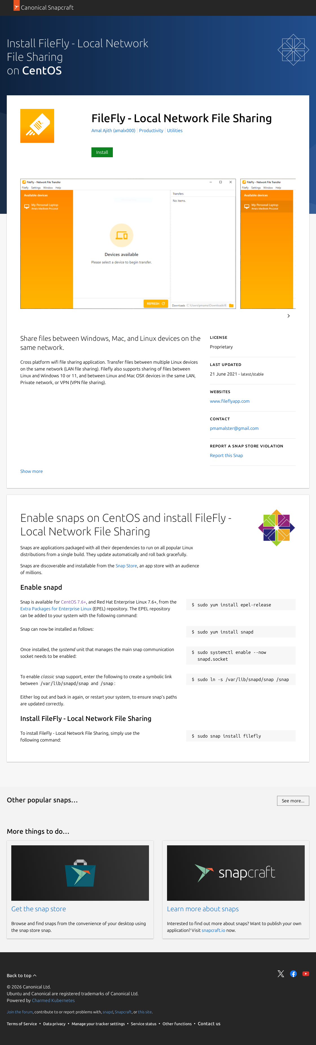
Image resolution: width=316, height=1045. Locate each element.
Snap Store (126, 565)
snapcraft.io (213, 930)
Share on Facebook (293, 973)
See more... (293, 800)
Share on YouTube (305, 973)
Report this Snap (226, 455)
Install (102, 152)
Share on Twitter (281, 973)
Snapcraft (123, 1012)
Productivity (151, 130)
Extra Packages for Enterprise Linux (55, 608)
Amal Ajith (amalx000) (114, 130)
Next (289, 316)
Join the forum (20, 1012)
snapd (108, 1012)
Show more (31, 471)
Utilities (175, 130)
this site (145, 1012)
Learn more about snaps (203, 909)
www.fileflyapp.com (230, 401)
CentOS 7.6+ (73, 601)
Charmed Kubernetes (53, 1000)
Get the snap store (38, 909)
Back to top (22, 975)
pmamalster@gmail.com (234, 428)
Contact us (209, 1023)
